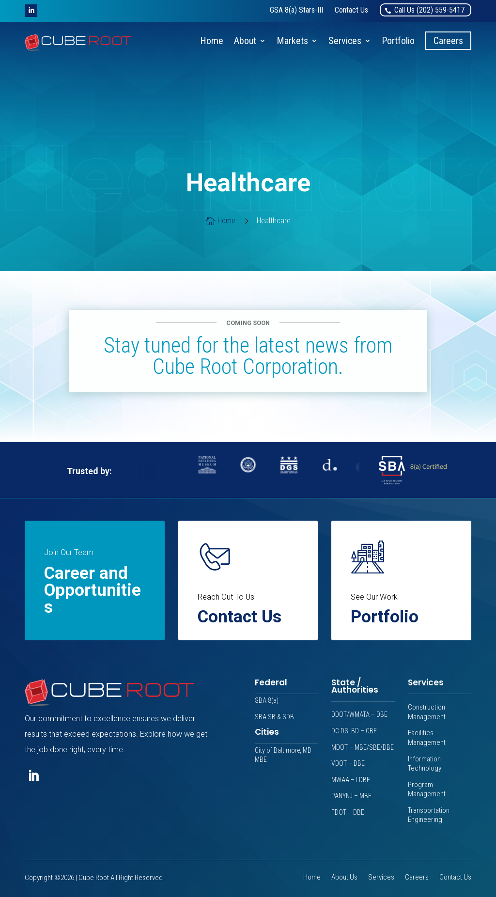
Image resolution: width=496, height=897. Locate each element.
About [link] (245, 40)
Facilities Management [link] (427, 737)
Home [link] (211, 40)
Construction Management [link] (427, 712)
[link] (296, 10)
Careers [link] (448, 40)
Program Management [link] (427, 789)
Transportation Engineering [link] (429, 815)
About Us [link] (344, 878)
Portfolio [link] (398, 40)
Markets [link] (292, 40)
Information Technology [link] (424, 764)
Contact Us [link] (455, 878)
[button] (31, 10)
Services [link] (344, 40)
